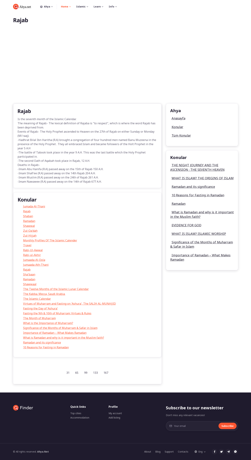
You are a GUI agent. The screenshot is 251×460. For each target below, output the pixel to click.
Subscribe (227, 426)
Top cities (75, 413)
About (147, 451)
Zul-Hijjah (29, 235)
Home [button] (64, 6)
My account (115, 413)
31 (67, 373)
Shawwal (29, 226)
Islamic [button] (81, 6)
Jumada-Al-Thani (34, 206)
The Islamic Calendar (37, 299)
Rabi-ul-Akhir (32, 255)
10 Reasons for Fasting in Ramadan (46, 347)
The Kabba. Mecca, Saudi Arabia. (44, 294)
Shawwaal (29, 284)
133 (95, 373)
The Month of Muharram (39, 318)
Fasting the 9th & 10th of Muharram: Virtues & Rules (57, 313)
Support (169, 451)
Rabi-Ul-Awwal (33, 250)
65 (76, 373)
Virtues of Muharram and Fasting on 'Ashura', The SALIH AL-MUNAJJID (69, 304)
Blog (158, 451)
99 (85, 373)
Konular (177, 127)
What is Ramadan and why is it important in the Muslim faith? (63, 338)
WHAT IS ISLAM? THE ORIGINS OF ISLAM (203, 178)
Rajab (27, 211)
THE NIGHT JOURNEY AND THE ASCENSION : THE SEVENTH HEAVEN (197, 167)
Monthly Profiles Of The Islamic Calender (50, 240)
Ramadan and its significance (42, 342)
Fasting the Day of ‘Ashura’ (40, 308)
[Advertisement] (125, 69)
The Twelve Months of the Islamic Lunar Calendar (56, 289)
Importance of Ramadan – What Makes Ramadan (55, 333)
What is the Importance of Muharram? (48, 323)
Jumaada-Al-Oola (34, 260)
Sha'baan (29, 274)
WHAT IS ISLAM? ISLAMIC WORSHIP (199, 234)
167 (106, 373)
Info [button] (111, 6)
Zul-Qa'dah (30, 231)
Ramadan (29, 221)
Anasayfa (178, 118)
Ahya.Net (43, 451)
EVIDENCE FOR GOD (186, 225)
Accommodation (79, 417)
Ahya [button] (48, 6)
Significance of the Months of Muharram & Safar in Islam (60, 328)
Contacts (183, 451)
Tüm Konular (181, 135)
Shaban (28, 216)
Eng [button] (199, 451)
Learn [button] (97, 6)
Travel (27, 245)
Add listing (114, 417)
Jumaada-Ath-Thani (36, 265)
